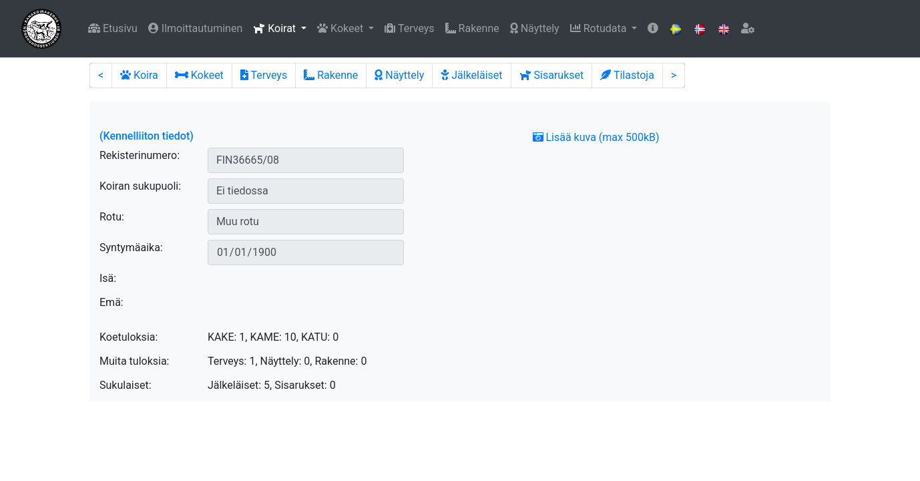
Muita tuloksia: (134, 361)
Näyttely (534, 28)
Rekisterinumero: (139, 155)
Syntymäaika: (131, 247)
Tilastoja (627, 75)
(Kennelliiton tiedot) (146, 136)
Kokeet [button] (341, 28)
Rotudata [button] (600, 28)
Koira (139, 75)
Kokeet (199, 75)
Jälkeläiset (471, 75)
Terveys (409, 28)
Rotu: (111, 216)
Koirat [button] (275, 28)
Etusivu (113, 28)
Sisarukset (551, 75)
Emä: (111, 302)
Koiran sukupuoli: (140, 186)
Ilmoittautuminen (195, 28)
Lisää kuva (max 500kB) (596, 137)
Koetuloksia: (128, 337)
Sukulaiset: (125, 385)
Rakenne (472, 28)
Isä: (107, 278)
